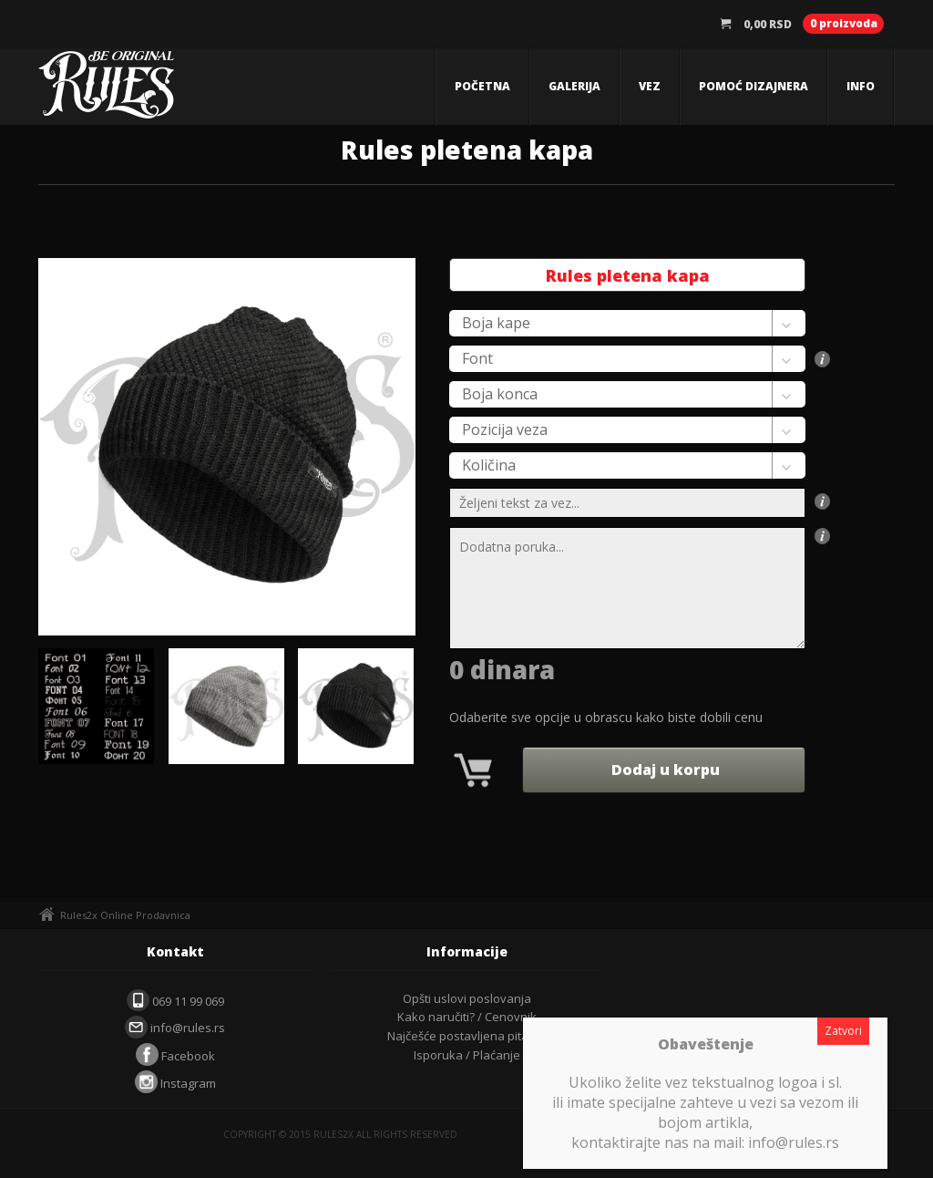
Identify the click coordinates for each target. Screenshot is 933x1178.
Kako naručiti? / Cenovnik (467, 1016)
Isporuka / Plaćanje (467, 1055)
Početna (482, 86)
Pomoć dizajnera (753, 86)
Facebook (175, 1056)
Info (860, 86)
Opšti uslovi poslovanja (467, 998)
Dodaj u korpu (664, 770)
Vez (650, 86)
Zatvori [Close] (843, 1030)
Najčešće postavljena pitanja (466, 1036)
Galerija (574, 86)
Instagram (175, 1083)
